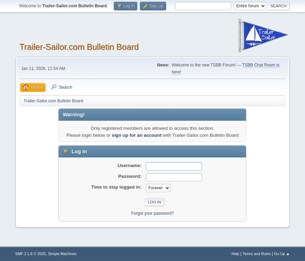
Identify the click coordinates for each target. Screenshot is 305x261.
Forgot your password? (152, 213)
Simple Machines (62, 254)
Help (235, 254)
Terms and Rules (257, 254)
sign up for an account (136, 135)
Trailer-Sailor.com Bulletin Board (79, 47)
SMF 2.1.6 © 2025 (30, 254)
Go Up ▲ (282, 254)
